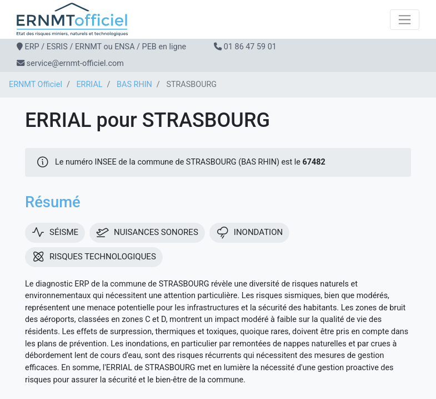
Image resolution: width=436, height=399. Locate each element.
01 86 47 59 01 (250, 47)
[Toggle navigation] (404, 19)
